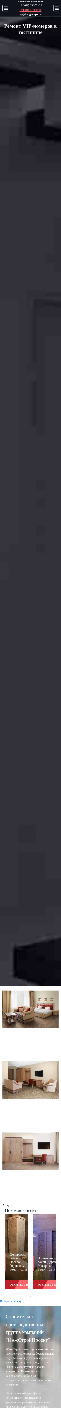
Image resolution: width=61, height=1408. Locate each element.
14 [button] (20, 1296)
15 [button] (25, 1296)
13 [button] (16, 1296)
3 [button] (16, 1291)
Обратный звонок (30, 9)
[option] (16, 1254)
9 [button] (45, 1291)
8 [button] (40, 1291)
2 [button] (11, 1291)
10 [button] (50, 1291)
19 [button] (45, 1296)
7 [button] (35, 1291)
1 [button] (6, 1291)
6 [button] (30, 1291)
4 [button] (20, 1291)
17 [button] (35, 1296)
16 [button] (30, 1296)
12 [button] (11, 1296)
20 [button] (50, 1296)
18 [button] (40, 1296)
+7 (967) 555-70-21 (30, 5)
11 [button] (55, 1291)
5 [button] (25, 1291)
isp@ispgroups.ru (31, 14)
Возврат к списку (10, 1301)
